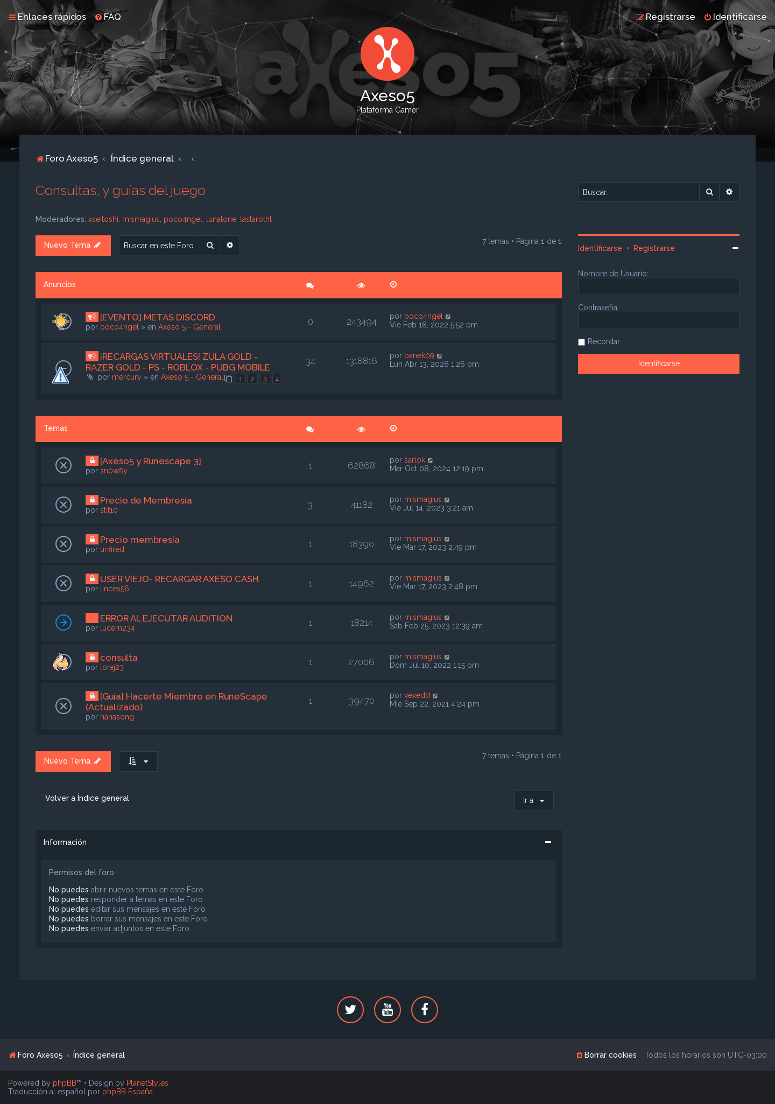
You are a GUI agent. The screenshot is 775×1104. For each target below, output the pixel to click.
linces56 (114, 588)
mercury (127, 377)
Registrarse (654, 248)
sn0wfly (114, 470)
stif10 (109, 510)
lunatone (221, 219)
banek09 (419, 355)
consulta (119, 657)
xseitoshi (103, 219)
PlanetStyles (147, 1083)
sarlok (414, 460)
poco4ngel (183, 219)
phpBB (64, 1083)
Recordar (604, 341)
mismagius (141, 219)
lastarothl (256, 219)
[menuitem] (107, 16)
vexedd (417, 695)
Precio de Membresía (146, 500)
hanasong (117, 716)
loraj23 (112, 667)
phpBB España (127, 1091)
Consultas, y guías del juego (121, 190)
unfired (112, 549)
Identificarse (600, 248)
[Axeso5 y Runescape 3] (150, 461)
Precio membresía (140, 539)
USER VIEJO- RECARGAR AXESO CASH (179, 579)
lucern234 (117, 628)
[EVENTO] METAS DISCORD (157, 317)
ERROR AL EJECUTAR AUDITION (166, 618)
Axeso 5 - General (189, 327)
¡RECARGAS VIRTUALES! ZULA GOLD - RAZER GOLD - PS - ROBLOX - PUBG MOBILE (178, 362)
